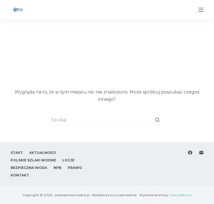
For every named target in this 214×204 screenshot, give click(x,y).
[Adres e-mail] (201, 153)
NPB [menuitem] (57, 168)
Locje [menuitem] (68, 160)
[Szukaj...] (107, 120)
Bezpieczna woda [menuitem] (29, 168)
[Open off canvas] (200, 9)
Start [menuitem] (17, 153)
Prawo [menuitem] (75, 168)
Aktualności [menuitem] (42, 153)
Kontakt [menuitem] (20, 175)
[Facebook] (190, 153)
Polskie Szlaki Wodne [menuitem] (33, 160)
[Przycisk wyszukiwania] (157, 120)
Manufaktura (181, 195)
